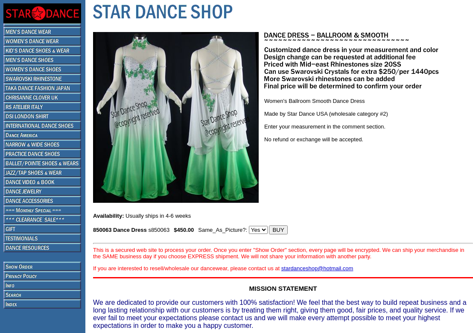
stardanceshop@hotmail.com (317, 268)
